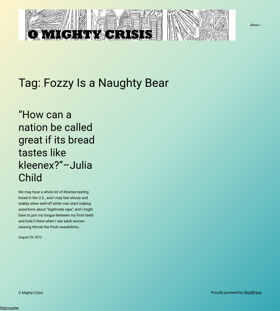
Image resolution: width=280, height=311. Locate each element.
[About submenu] (261, 25)
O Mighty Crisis (30, 293)
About (254, 25)
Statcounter (9, 308)
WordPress (253, 292)
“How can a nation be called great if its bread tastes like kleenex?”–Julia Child (56, 146)
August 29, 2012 (30, 237)
